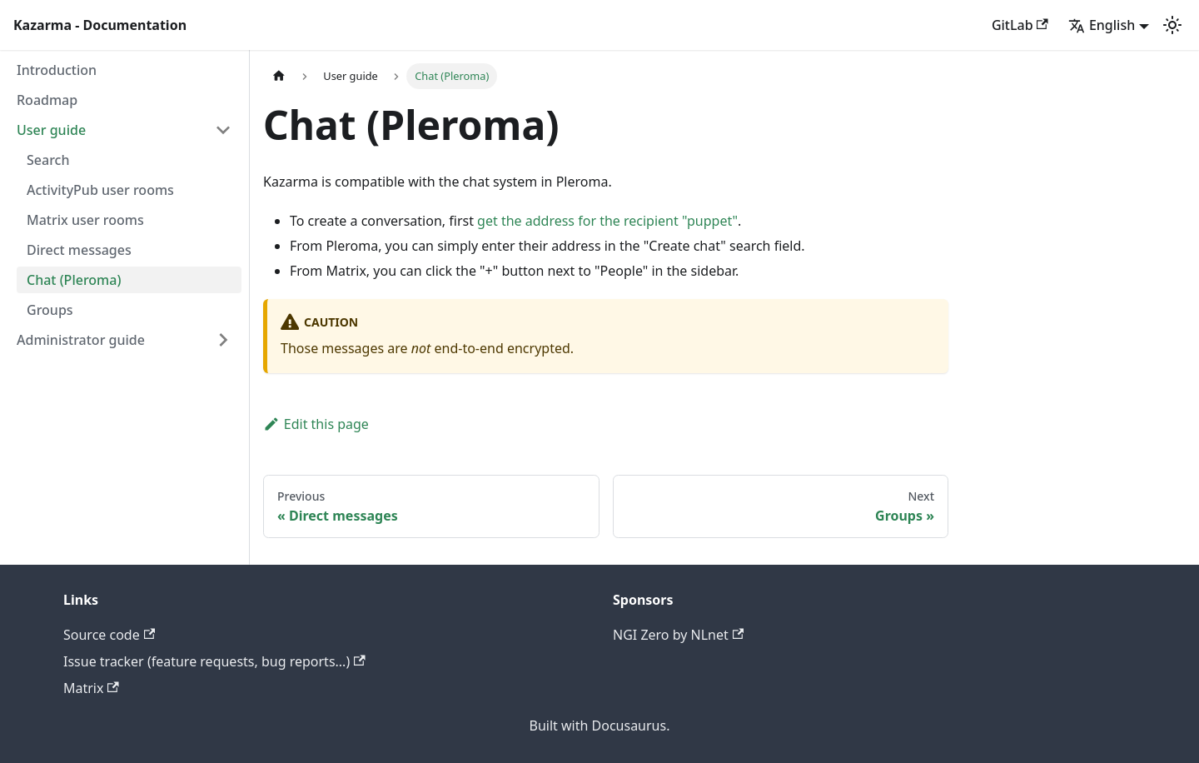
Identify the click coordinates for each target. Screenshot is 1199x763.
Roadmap (47, 100)
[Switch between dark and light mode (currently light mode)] (1172, 25)
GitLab (1020, 25)
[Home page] (279, 76)
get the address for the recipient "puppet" (607, 221)
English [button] (1101, 25)
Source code (109, 635)
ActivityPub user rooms (100, 190)
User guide (51, 130)
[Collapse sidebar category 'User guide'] (223, 130)
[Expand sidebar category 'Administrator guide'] (223, 340)
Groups (50, 310)
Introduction (57, 70)
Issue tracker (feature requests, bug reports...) (214, 661)
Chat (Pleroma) (74, 280)
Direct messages (79, 250)
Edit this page (316, 424)
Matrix (91, 688)
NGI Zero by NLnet (678, 635)
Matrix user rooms (85, 220)
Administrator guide (81, 340)
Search (48, 160)
